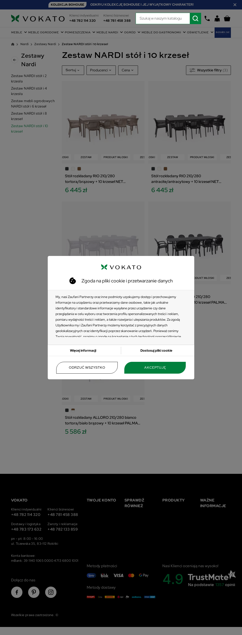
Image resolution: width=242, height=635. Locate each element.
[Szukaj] (168, 18)
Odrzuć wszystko (87, 367)
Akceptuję (155, 367)
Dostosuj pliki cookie (156, 350)
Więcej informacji (83, 350)
